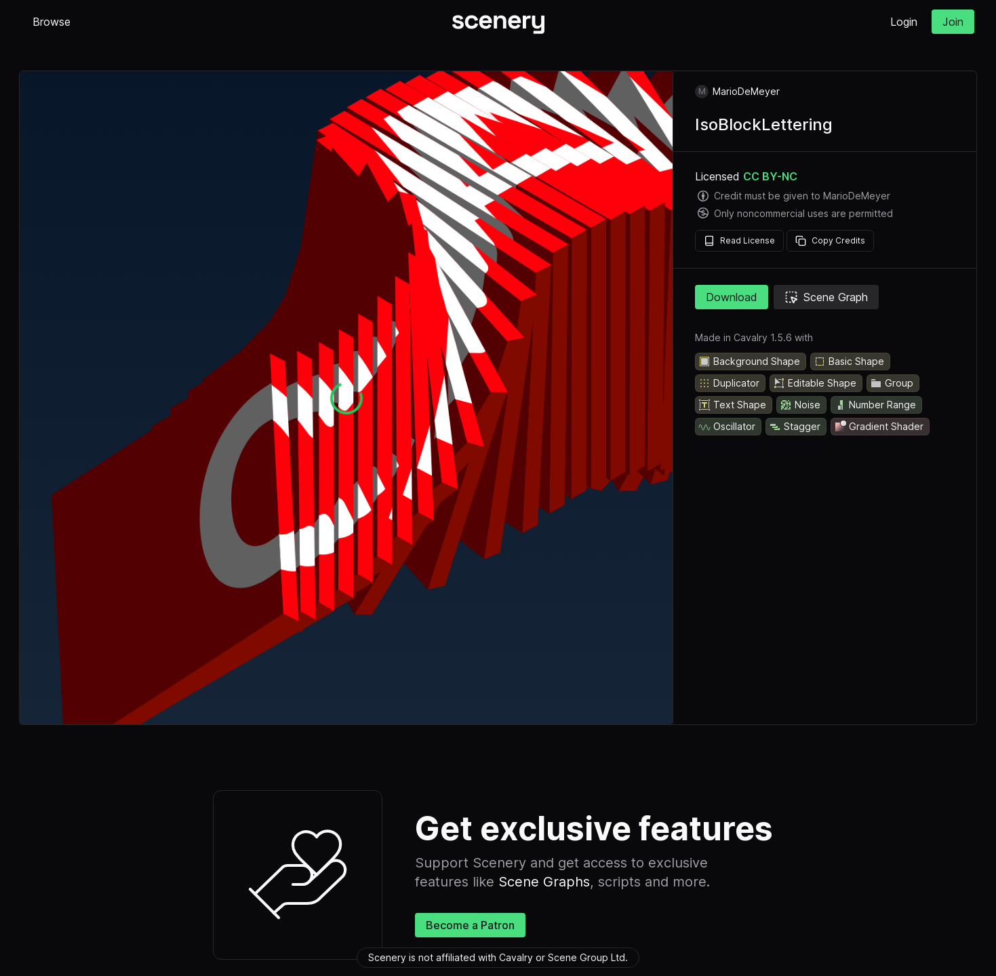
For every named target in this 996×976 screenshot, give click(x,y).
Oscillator (726, 427)
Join (952, 21)
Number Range (875, 405)
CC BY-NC (770, 176)
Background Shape (749, 361)
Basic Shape (849, 361)
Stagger (794, 427)
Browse (52, 21)
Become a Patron (470, 925)
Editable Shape (814, 383)
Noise (800, 405)
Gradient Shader (878, 427)
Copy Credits (830, 240)
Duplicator (728, 383)
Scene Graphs (544, 882)
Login (903, 21)
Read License (739, 240)
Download (731, 297)
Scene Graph (826, 297)
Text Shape (732, 405)
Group (891, 383)
